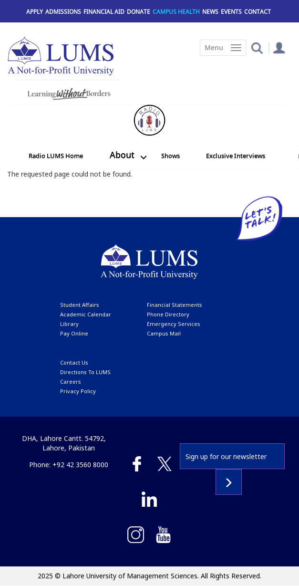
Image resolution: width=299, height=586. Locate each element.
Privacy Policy (78, 391)
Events (231, 12)
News (210, 12)
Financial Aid (103, 12)
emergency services (173, 323)
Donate (138, 12)
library (69, 323)
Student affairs (79, 304)
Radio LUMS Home (56, 155)
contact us (74, 362)
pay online (74, 333)
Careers (70, 381)
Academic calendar (85, 314)
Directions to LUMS (85, 372)
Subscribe (229, 482)
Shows (170, 155)
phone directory (168, 314)
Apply (34, 12)
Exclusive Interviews (235, 155)
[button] (256, 47)
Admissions (63, 12)
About (122, 154)
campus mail (164, 333)
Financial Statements (174, 304)
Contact (257, 12)
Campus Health (176, 12)
